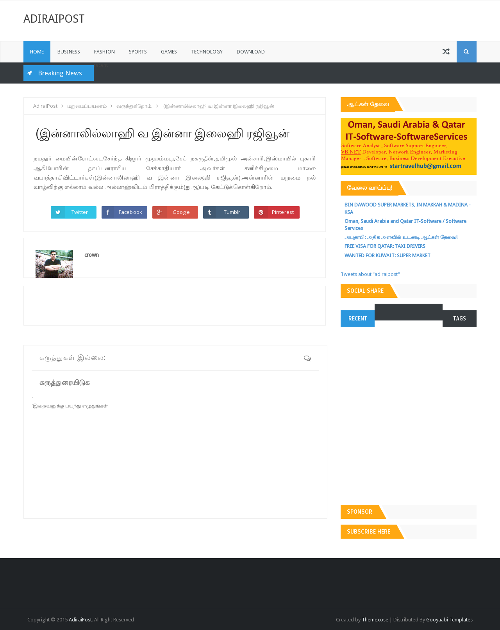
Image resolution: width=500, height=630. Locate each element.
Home (37, 52)
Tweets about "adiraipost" (370, 274)
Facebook (130, 211)
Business (68, 52)
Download (251, 52)
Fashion (104, 52)
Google (181, 211)
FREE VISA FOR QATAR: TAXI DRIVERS (385, 246)
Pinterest (283, 211)
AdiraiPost (54, 18)
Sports (138, 52)
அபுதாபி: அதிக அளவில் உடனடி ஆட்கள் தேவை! (401, 237)
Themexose (375, 620)
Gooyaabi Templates (449, 620)
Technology (207, 52)
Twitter (79, 211)
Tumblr (232, 211)
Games (169, 52)
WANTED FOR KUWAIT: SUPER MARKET (387, 255)
